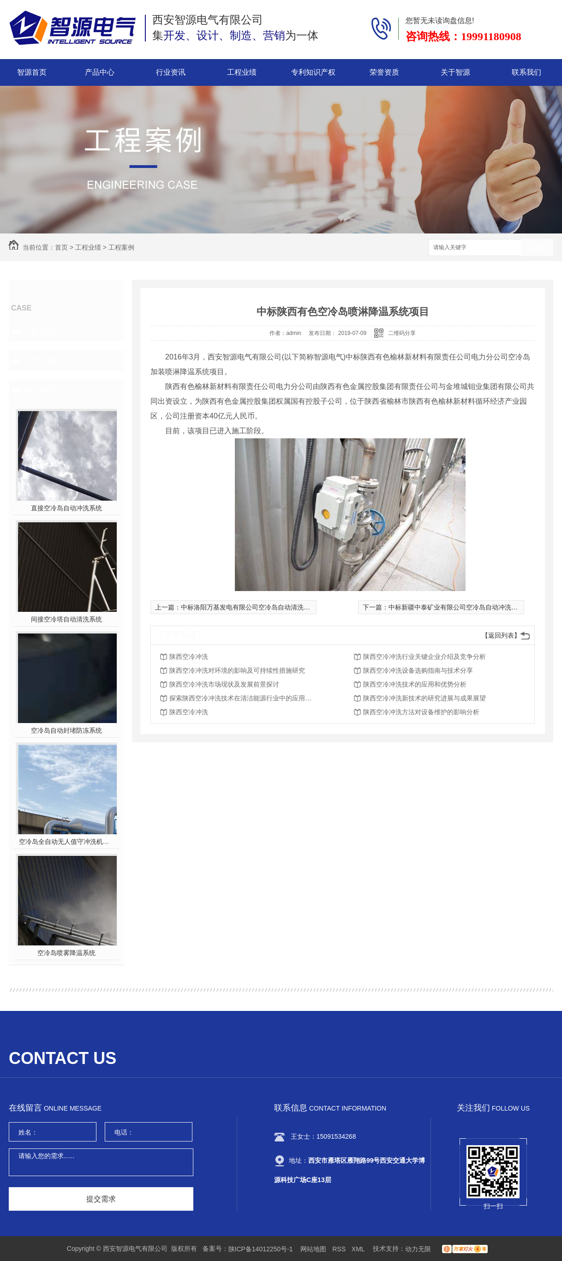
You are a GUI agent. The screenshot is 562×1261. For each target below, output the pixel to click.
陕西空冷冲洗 (188, 656)
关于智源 (455, 72)
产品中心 (99, 72)
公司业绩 (39, 360)
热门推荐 (39, 389)
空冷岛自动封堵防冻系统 (66, 730)
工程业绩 (242, 72)
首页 (61, 247)
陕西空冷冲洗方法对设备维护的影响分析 (421, 712)
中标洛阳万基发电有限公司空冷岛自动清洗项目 (249, 607)
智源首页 (32, 72)
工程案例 (121, 247)
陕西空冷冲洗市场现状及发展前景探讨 (224, 684)
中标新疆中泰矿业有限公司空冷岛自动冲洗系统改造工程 (469, 607)
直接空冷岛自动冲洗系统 (66, 508)
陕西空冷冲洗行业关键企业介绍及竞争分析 (424, 656)
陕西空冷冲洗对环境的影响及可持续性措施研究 (237, 670)
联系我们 (526, 72)
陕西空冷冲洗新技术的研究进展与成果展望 (424, 698)
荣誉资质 (384, 72)
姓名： (28, 1132)
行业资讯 (170, 72)
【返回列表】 (501, 635)
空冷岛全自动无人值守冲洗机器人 (66, 841)
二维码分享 (402, 333)
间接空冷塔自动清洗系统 (66, 619)
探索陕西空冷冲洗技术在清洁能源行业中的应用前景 (243, 698)
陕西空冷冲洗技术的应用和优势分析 (414, 684)
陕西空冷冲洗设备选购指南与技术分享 (418, 670)
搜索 (537, 248)
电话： (124, 1132)
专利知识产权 (313, 72)
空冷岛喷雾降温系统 (66, 952)
